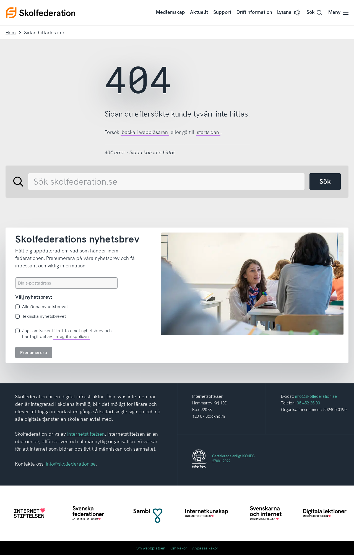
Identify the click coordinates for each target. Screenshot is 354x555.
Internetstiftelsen (86, 434)
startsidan (208, 132)
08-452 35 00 (308, 403)
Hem (11, 32)
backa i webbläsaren (145, 132)
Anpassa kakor (205, 548)
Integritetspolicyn (71, 336)
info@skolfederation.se (71, 464)
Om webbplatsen (150, 548)
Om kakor (178, 548)
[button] (289, 12)
